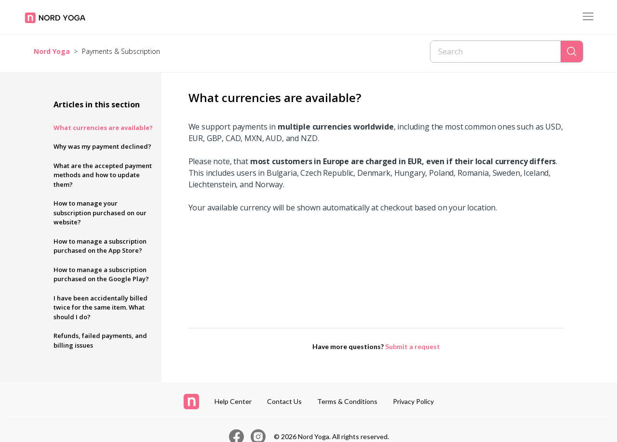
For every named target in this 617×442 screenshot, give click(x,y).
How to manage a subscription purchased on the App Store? (100, 246)
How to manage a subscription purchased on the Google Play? (101, 274)
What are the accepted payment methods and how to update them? (103, 175)
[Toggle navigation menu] (588, 17)
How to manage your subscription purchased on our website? (100, 212)
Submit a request (412, 346)
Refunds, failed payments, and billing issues (100, 340)
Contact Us (284, 401)
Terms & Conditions (347, 401)
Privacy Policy (413, 401)
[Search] (495, 51)
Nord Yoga (52, 51)
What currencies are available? (103, 127)
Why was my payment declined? (102, 146)
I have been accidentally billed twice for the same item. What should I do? (101, 307)
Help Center (233, 401)
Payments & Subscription (121, 51)
